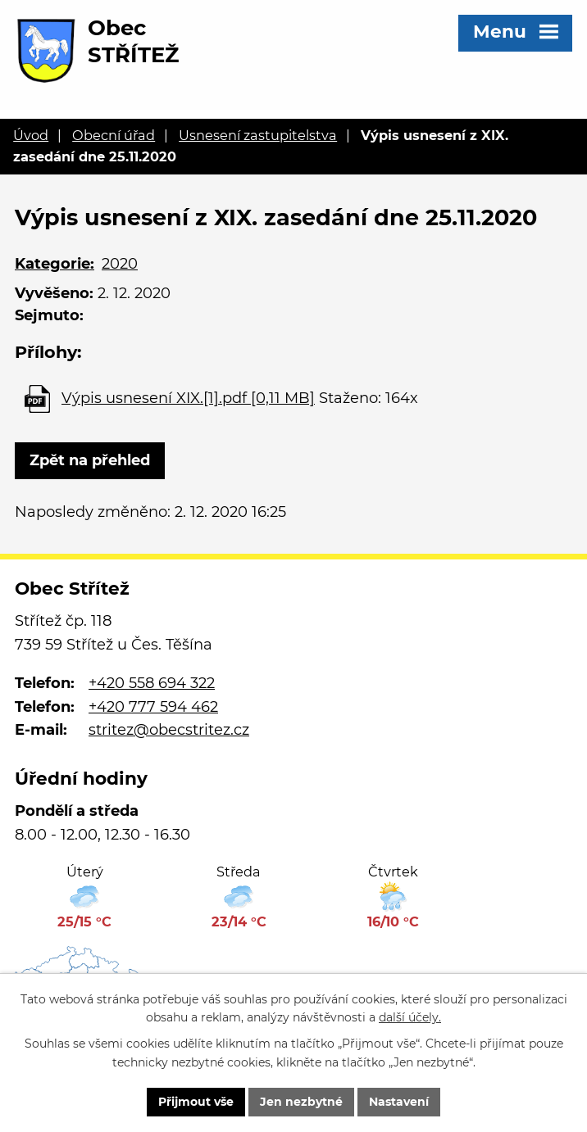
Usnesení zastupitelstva (258, 135)
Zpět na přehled (90, 460)
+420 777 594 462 (153, 707)
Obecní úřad (113, 135)
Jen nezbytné (301, 1101)
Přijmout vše (196, 1101)
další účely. (410, 1018)
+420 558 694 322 (152, 683)
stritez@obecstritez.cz (169, 730)
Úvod (30, 135)
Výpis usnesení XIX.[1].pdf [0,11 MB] (188, 398)
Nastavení (399, 1101)
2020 (120, 264)
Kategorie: (54, 264)
